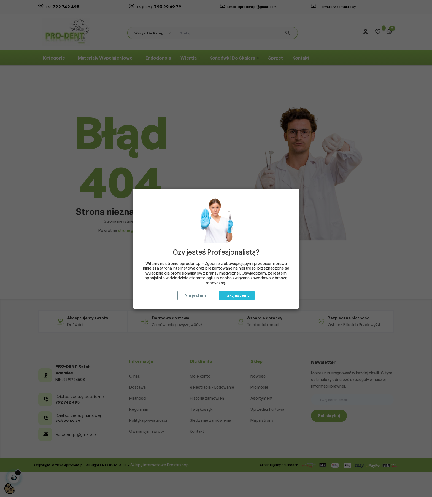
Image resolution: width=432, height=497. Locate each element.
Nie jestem (195, 295)
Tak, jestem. (237, 295)
